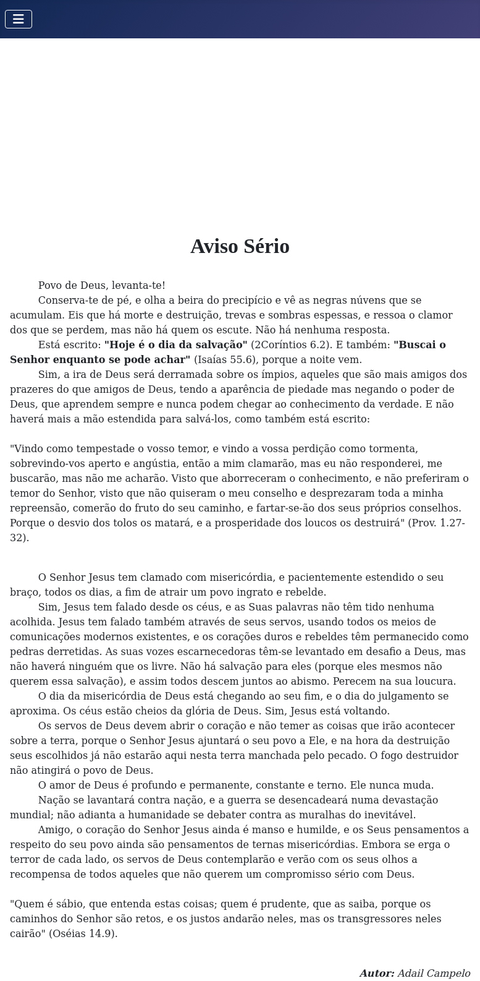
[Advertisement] (240, 131)
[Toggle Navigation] (18, 19)
